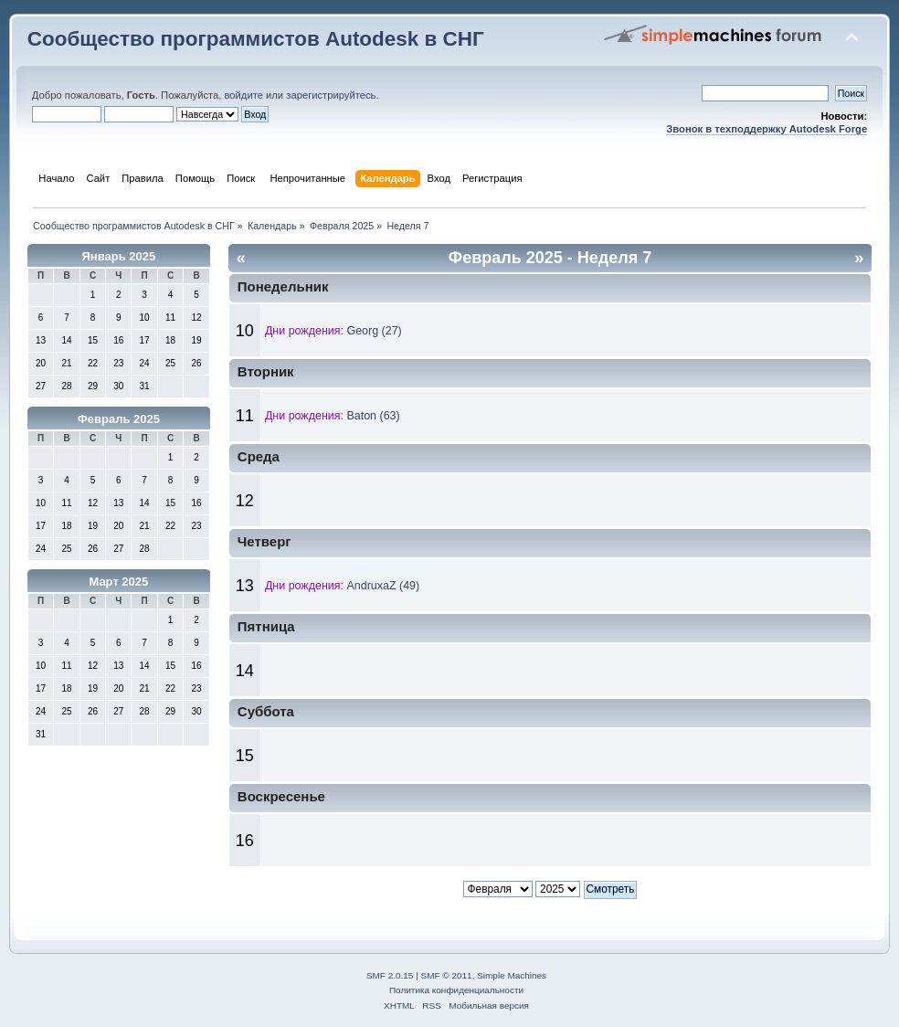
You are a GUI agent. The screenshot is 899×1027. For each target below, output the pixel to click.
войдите (244, 95)
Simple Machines (511, 975)
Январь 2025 (118, 256)
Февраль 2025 (119, 419)
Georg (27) (373, 330)
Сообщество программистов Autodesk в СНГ (255, 38)
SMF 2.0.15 (390, 975)
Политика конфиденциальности (456, 990)
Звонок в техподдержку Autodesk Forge (766, 128)
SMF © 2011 (446, 975)
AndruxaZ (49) (382, 585)
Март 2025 (118, 581)
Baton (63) (372, 415)
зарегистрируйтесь (330, 95)
